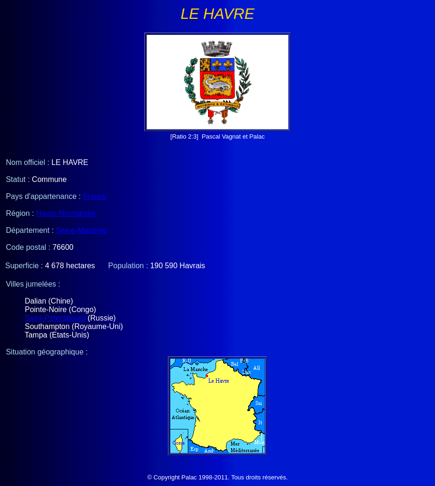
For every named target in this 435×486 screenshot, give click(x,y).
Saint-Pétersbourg (55, 318)
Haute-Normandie (66, 213)
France (95, 196)
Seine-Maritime (81, 230)
